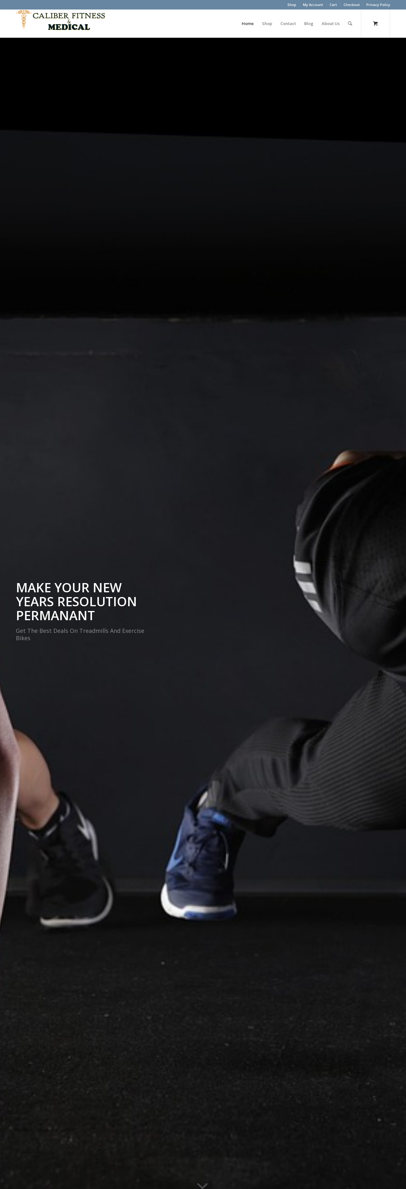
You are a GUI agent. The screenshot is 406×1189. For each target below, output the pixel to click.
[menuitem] (292, 4)
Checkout (352, 4)
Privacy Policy (378, 4)
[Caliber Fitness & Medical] (63, 23)
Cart (333, 4)
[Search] (350, 23)
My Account (313, 4)
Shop (291, 4)
